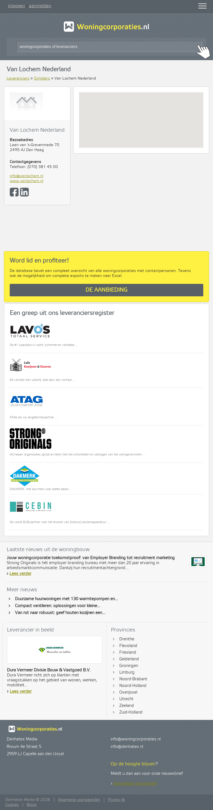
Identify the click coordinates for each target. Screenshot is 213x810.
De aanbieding (106, 290)
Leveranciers (18, 78)
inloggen (16, 6)
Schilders (42, 78)
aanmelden (40, 6)
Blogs (32, 804)
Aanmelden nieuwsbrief (135, 783)
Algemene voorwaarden (79, 799)
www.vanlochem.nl (26, 181)
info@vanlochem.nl (26, 176)
